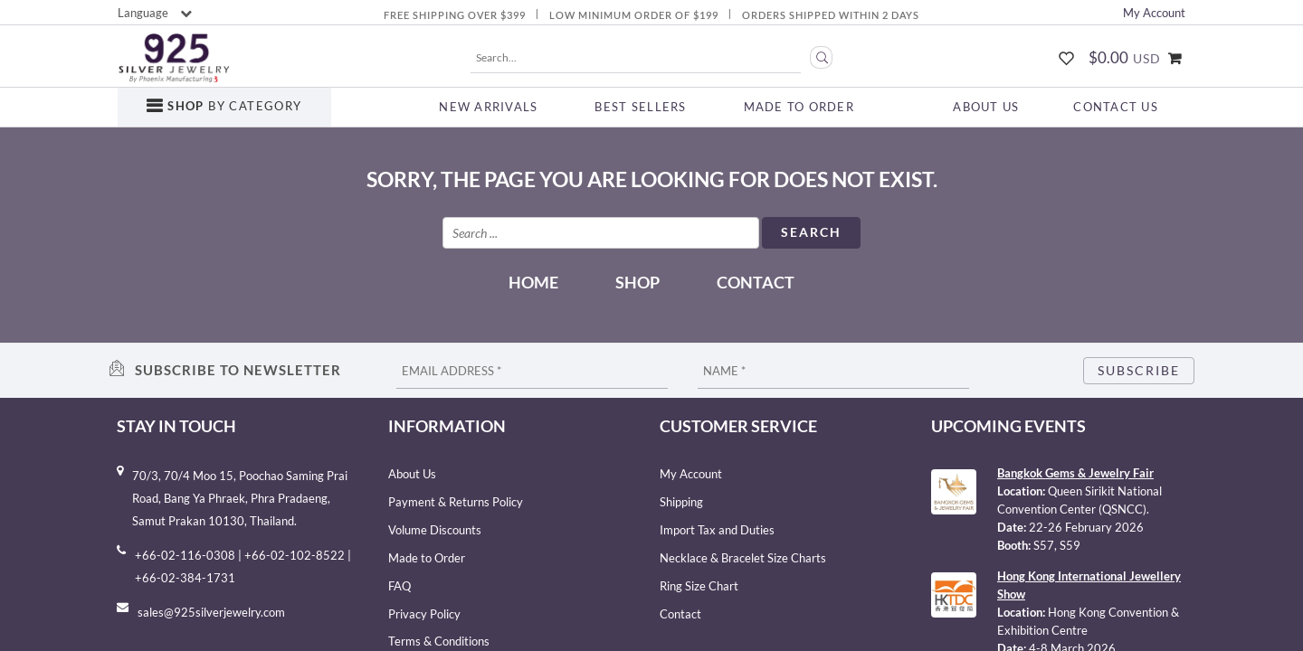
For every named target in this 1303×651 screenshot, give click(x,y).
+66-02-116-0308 (185, 555)
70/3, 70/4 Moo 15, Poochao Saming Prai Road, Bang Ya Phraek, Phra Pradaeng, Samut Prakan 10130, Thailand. (239, 498)
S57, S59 (1056, 545)
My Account (1154, 12)
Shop (637, 282)
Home (533, 282)
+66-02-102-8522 (294, 555)
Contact (755, 282)
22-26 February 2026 (1086, 527)
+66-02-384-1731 (185, 578)
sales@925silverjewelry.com (211, 612)
